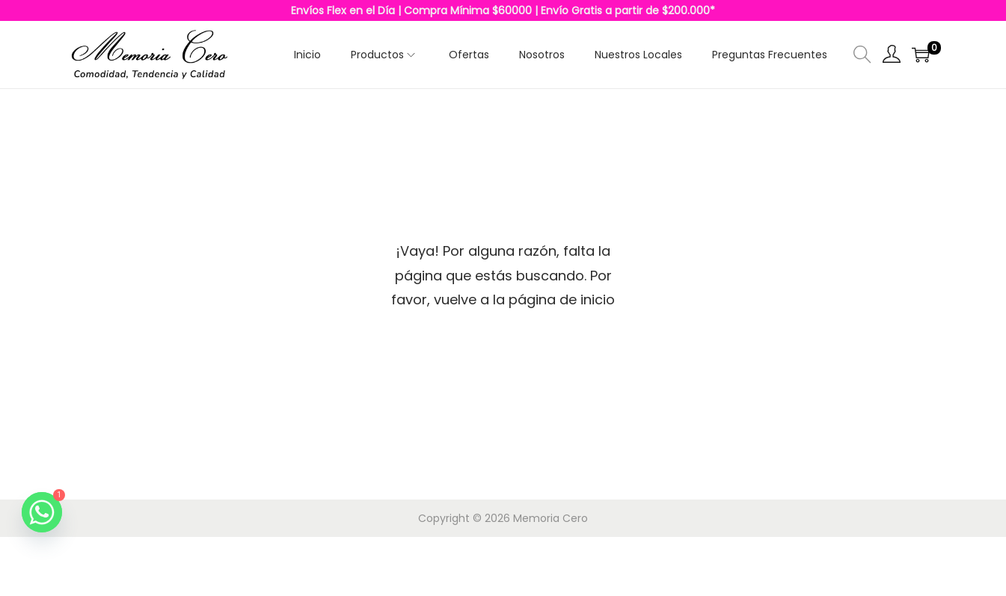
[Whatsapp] (42, 512)
